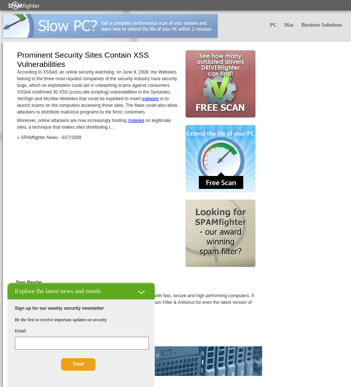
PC (273, 25)
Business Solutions (321, 25)
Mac (289, 25)
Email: (21, 330)
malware (150, 98)
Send (78, 364)
